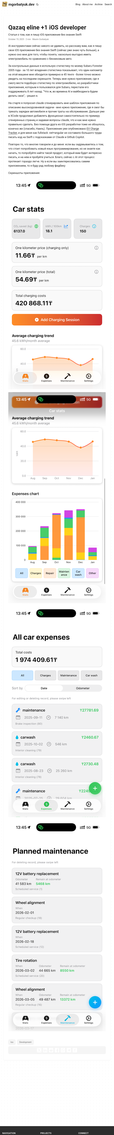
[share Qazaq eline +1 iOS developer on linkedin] (45, 1050)
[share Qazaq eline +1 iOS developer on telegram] (69, 1050)
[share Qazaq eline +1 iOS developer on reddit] (51, 1050)
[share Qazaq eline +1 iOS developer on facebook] (57, 1050)
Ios (12, 1042)
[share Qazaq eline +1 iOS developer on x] (39, 1050)
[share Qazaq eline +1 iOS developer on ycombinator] (75, 1050)
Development (25, 1042)
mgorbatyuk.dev (18, 4)
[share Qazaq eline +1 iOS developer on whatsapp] (63, 1050)
